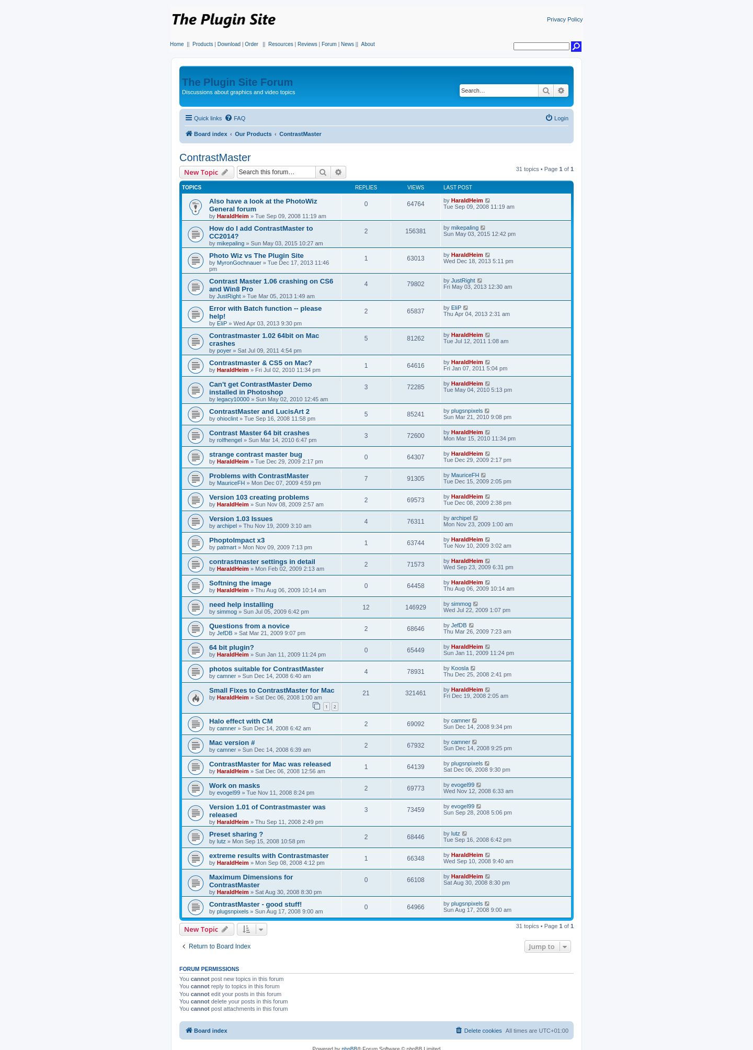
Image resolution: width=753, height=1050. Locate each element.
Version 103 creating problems (259, 497)
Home (177, 44)
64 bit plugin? (231, 647)
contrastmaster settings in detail (262, 562)
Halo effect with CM (241, 721)
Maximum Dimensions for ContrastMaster (251, 881)
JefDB (225, 633)
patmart (226, 547)
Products (202, 44)
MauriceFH (231, 483)
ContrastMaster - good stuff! (255, 904)
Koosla (460, 668)
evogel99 (229, 792)
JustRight (229, 296)
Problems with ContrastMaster (259, 476)
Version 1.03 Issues (241, 519)
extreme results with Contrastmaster (269, 856)
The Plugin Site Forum (237, 82)
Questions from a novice (249, 626)
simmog (227, 611)
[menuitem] (234, 118)
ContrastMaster (215, 157)
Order (251, 44)
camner (226, 676)
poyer (224, 350)
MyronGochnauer (239, 262)
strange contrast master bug (255, 454)
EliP (222, 323)
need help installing (241, 604)
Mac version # (232, 743)
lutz (221, 841)
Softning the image (240, 583)
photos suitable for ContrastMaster (266, 669)
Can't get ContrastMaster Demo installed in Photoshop (260, 388)
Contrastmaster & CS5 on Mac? (260, 363)
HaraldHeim (233, 216)
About (368, 44)
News (347, 44)
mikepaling (231, 243)
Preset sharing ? (236, 834)
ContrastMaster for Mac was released (270, 764)
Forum (329, 44)
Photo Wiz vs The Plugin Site (256, 255)
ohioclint (227, 418)
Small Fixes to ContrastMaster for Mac (272, 690)
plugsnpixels (467, 411)
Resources (280, 44)
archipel (227, 526)
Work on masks (234, 785)
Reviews (307, 44)
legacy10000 (233, 399)
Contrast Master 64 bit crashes (259, 433)
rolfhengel (229, 440)
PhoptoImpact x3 (237, 540)
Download (229, 44)
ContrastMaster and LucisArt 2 (259, 411)
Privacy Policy (565, 19)
